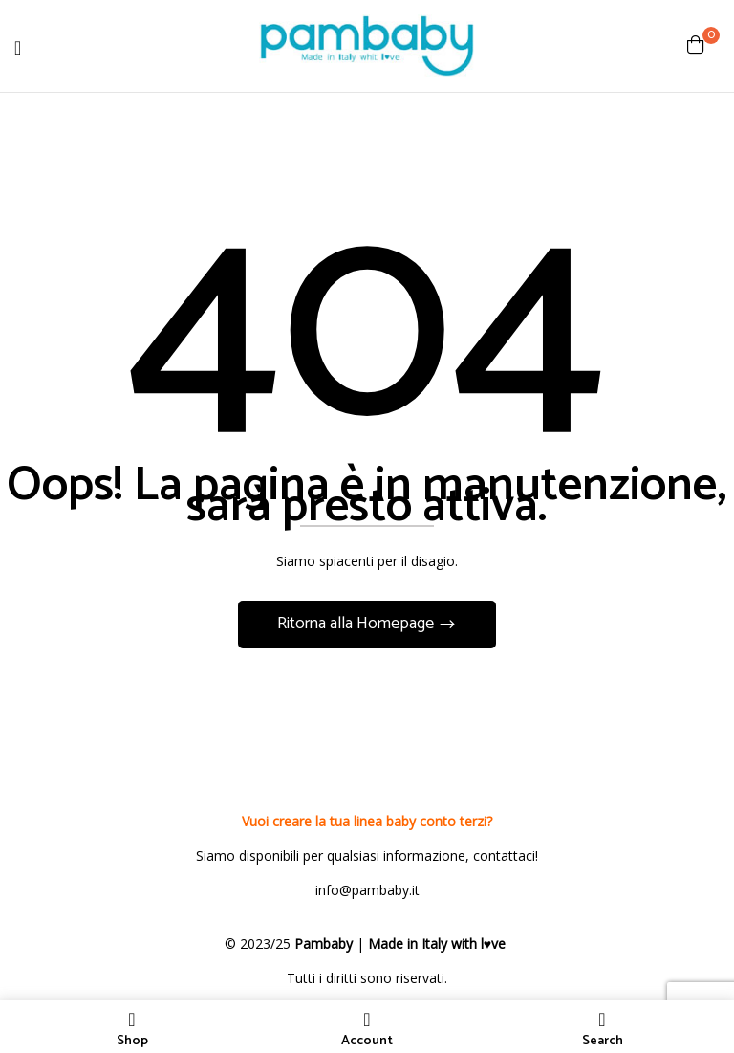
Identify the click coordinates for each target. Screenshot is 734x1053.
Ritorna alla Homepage (357, 623)
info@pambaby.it (367, 890)
